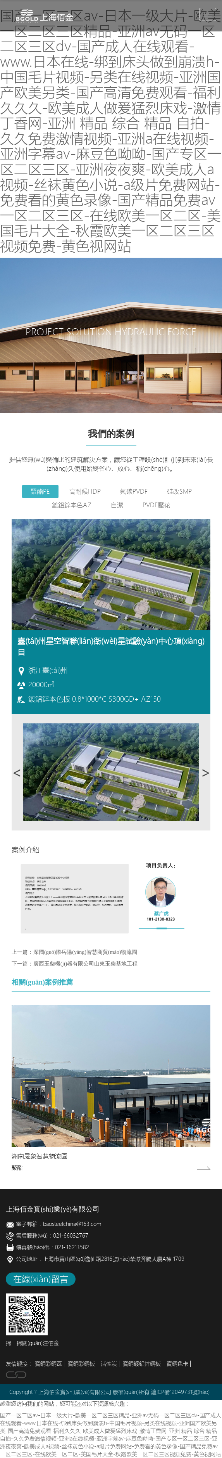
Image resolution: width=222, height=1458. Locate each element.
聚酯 (17, 1167)
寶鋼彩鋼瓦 (48, 1364)
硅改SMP (179, 491)
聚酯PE (40, 491)
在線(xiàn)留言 (40, 1279)
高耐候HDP (85, 491)
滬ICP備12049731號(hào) (180, 1392)
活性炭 (109, 1364)
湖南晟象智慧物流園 (39, 1156)
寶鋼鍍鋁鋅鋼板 (142, 1364)
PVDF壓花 (156, 505)
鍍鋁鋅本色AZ (71, 505)
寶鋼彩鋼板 (81, 1364)
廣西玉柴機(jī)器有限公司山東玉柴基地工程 (85, 964)
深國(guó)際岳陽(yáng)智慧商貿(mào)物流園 (85, 952)
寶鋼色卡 (177, 1364)
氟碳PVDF (134, 491)
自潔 (117, 505)
